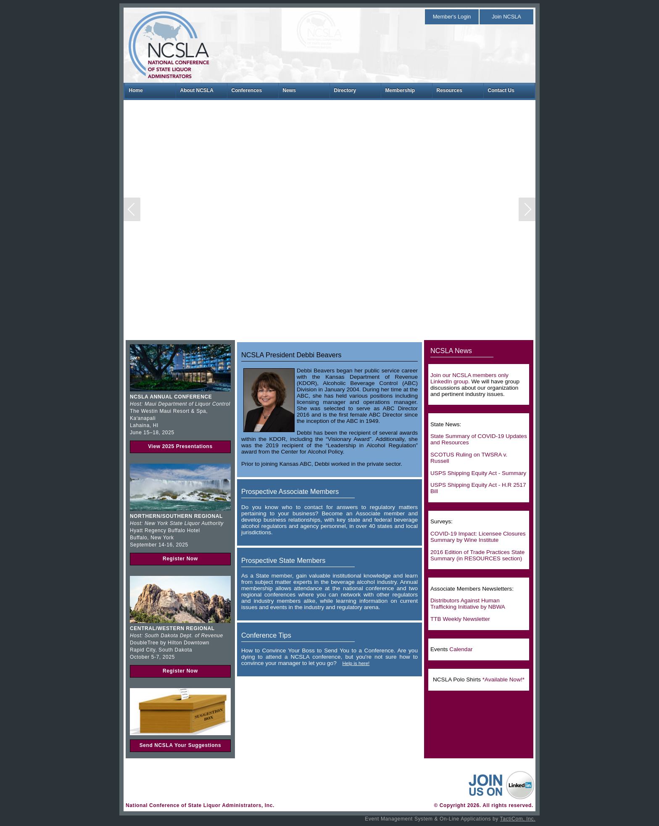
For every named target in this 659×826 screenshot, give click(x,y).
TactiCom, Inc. (517, 819)
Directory (345, 90)
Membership (400, 90)
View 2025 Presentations (180, 446)
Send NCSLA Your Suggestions (180, 745)
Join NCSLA (506, 16)
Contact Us (501, 90)
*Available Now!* (503, 679)
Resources (449, 90)
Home (136, 90)
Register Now (180, 559)
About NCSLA (197, 90)
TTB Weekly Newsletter (460, 619)
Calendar (460, 649)
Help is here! (355, 663)
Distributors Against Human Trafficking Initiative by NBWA (467, 603)
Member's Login (452, 16)
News (289, 90)
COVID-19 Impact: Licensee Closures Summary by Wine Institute (478, 536)
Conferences (247, 90)
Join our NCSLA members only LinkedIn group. (469, 378)
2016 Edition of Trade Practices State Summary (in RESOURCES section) (477, 555)
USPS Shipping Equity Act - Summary (478, 473)
